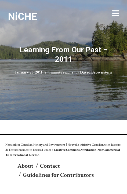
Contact (50, 166)
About (25, 166)
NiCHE (22, 16)
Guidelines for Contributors (58, 175)
